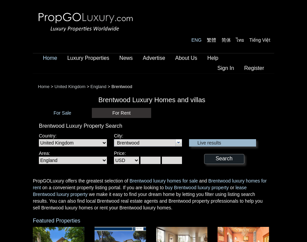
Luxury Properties (88, 58)
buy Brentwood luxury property (197, 187)
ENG (196, 40)
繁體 (211, 40)
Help (213, 58)
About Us (186, 58)
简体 (226, 40)
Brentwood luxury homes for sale (163, 181)
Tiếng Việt (259, 40)
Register (254, 68)
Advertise (154, 58)
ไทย (240, 40)
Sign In (226, 68)
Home (50, 58)
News (126, 58)
